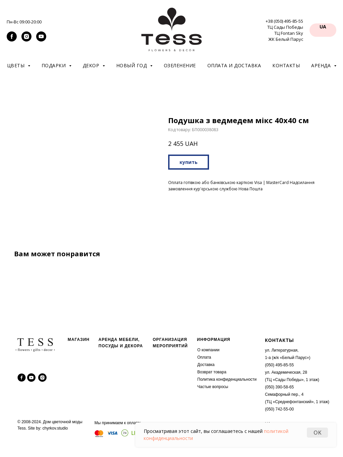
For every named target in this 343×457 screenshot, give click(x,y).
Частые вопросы (212, 386)
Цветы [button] (16, 65)
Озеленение (180, 65)
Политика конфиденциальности (227, 379)
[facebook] (12, 39)
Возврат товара (211, 372)
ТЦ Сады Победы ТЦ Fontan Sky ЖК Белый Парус (285, 33)
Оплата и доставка (234, 65)
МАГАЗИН (78, 339)
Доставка (206, 364)
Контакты (286, 65)
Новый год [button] (132, 65)
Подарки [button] (54, 65)
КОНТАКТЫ (279, 340)
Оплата (204, 357)
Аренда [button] (321, 65)
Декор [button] (92, 65)
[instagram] (26, 39)
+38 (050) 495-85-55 (284, 21)
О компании (208, 350)
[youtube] (41, 39)
